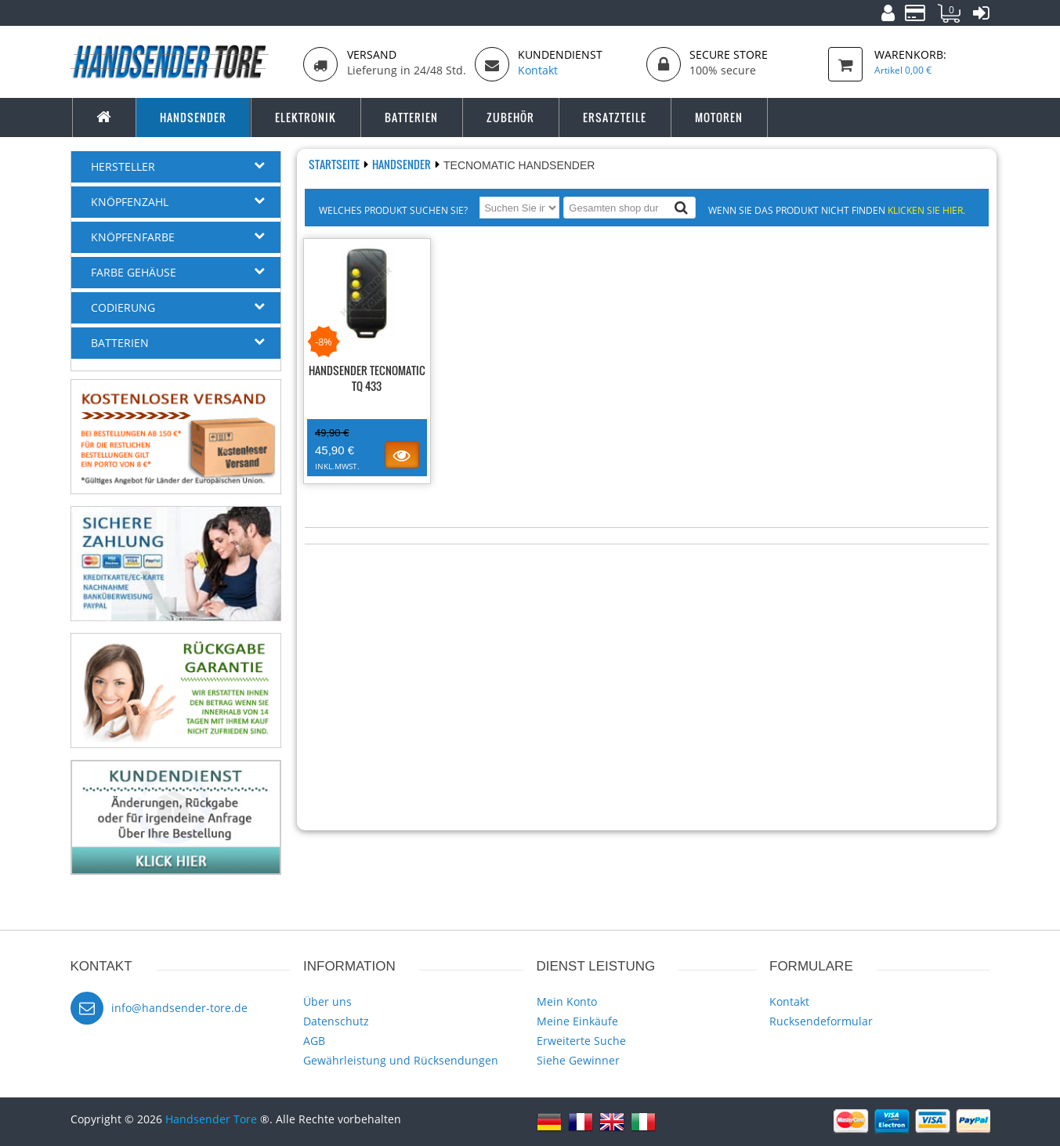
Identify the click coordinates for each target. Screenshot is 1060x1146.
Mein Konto (567, 1001)
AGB (314, 1040)
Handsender (402, 164)
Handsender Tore (211, 1119)
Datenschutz (336, 1021)
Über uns (327, 1001)
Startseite (335, 164)
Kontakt (789, 1001)
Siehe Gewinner (578, 1060)
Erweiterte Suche (581, 1040)
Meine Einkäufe (577, 1021)
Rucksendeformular (821, 1021)
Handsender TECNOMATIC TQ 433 (367, 378)
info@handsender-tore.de (179, 1007)
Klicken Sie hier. (926, 210)
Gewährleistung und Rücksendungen (400, 1060)
